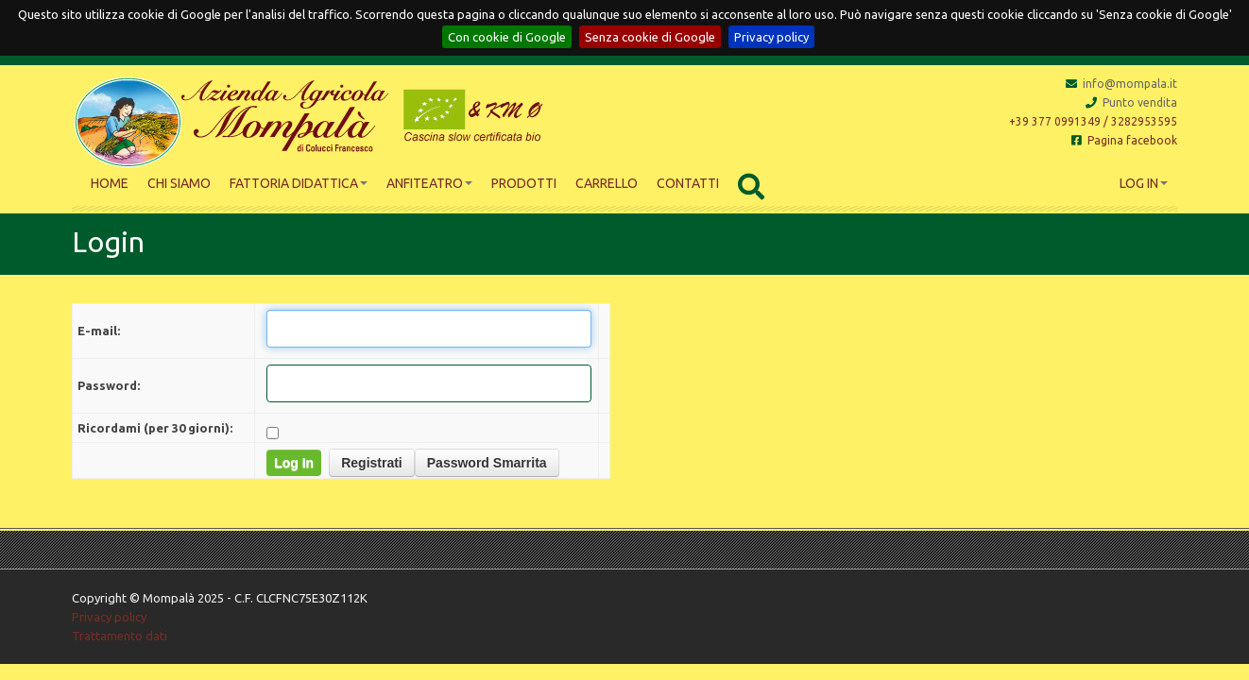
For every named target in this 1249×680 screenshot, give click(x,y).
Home (109, 183)
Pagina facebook (1124, 140)
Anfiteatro (429, 183)
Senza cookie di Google (650, 36)
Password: (108, 385)
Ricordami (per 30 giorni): (154, 427)
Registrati (371, 462)
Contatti (688, 183)
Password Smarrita (487, 462)
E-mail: (98, 330)
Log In (1144, 183)
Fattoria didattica (299, 183)
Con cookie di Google (507, 36)
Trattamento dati (119, 635)
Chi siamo (179, 183)
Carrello (606, 183)
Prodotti (523, 183)
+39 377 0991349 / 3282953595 (1093, 121)
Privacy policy (771, 36)
